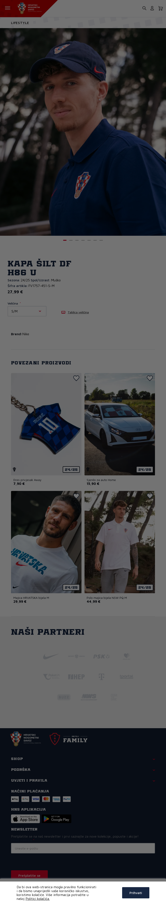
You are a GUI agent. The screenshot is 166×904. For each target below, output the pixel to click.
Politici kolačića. (38, 899)
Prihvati (135, 893)
